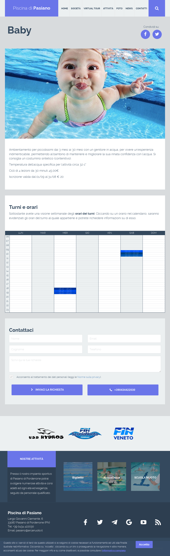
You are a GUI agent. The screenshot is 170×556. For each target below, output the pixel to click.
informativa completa (114, 550)
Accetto (144, 544)
